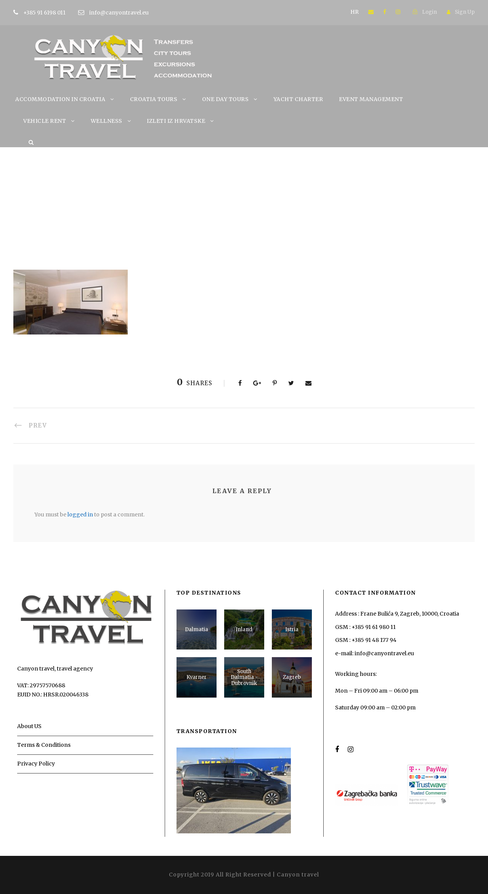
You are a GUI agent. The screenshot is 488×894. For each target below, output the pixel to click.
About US (29, 726)
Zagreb (292, 677)
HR (354, 11)
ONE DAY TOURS (225, 99)
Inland (244, 629)
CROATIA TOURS (154, 99)
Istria (292, 629)
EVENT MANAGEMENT (371, 99)
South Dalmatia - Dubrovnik (244, 677)
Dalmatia (196, 629)
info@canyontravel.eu (119, 12)
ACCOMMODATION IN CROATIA (60, 99)
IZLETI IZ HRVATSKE (176, 120)
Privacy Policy (36, 763)
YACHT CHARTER (298, 99)
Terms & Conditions (44, 744)
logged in (80, 514)
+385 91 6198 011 (56, 12)
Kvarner (196, 677)
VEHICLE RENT (44, 120)
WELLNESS (106, 120)
